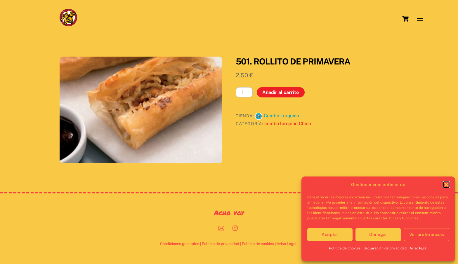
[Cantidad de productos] (244, 92)
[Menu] (420, 18)
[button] (446, 185)
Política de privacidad (220, 244)
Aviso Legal (286, 244)
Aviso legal (419, 248)
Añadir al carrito (280, 92)
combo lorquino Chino (287, 123)
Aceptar (330, 234)
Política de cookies (344, 248)
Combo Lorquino (281, 115)
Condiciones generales (179, 244)
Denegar (378, 234)
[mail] (221, 227)
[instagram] (235, 227)
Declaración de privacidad (385, 248)
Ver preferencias (426, 234)
